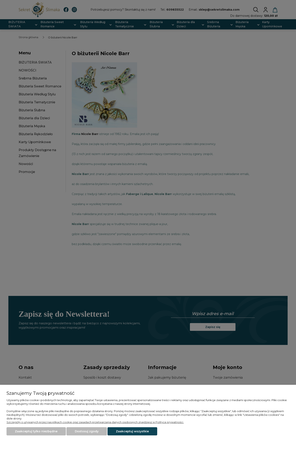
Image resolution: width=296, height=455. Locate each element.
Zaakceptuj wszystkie (132, 431)
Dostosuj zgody (87, 431)
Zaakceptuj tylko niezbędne (36, 431)
